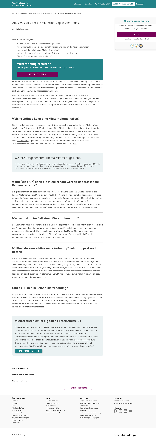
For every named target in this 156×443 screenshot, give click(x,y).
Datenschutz (84, 406)
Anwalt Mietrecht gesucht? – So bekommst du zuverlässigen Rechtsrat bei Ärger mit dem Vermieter (57, 165)
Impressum (16, 423)
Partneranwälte (51, 406)
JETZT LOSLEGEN (37, 74)
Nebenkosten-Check (53, 413)
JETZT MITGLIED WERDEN (29, 351)
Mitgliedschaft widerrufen (89, 401)
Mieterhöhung (34, 13)
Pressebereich (17, 413)
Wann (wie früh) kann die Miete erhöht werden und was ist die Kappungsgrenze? (53, 47)
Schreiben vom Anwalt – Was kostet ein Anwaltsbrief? (63, 168)
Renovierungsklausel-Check (55, 410)
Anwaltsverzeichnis (52, 403)
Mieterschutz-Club (52, 401)
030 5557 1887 (102, 4)
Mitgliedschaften (18, 408)
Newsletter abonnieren (20, 415)
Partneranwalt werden (121, 401)
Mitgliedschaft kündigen (20, 418)
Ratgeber (88, 4)
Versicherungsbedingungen (89, 418)
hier (35, 277)
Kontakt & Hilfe (17, 410)
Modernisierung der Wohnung (41, 137)
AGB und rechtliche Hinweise (90, 403)
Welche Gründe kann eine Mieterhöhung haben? (38, 43)
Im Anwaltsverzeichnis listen (123, 403)
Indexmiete (94, 137)
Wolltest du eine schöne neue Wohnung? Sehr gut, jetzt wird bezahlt (47, 53)
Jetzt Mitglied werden (123, 4)
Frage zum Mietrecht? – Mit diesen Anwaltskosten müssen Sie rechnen (45, 164)
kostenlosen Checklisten (80, 340)
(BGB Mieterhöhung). (46, 128)
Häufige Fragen (17, 420)
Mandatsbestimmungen (88, 415)
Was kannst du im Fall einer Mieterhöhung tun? (38, 50)
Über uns (77, 4)
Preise (14, 406)
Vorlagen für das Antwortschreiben (55, 343)
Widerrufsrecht (85, 410)
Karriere (15, 403)
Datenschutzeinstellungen (89, 408)
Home (14, 13)
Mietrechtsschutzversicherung (90, 413)
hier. (75, 143)
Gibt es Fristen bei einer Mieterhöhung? (34, 56)
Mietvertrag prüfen (52, 408)
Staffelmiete (23, 140)
